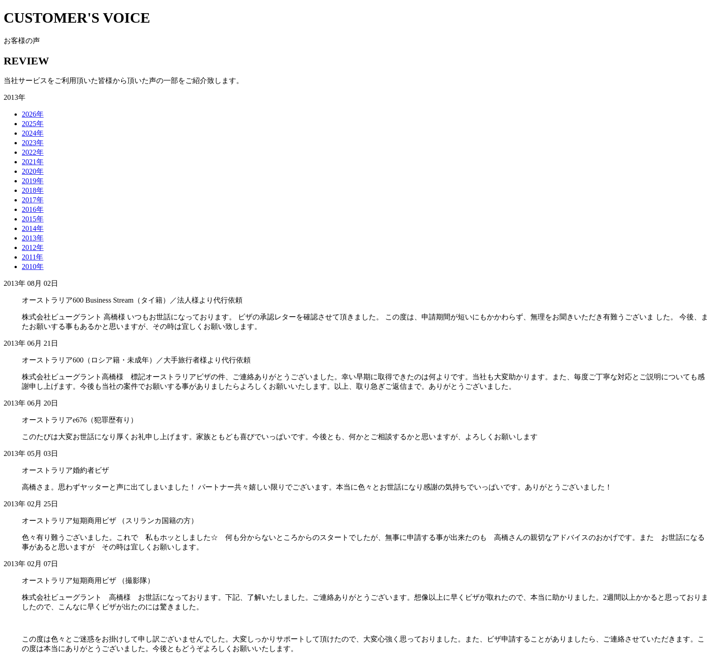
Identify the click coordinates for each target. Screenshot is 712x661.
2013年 (33, 238)
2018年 (33, 190)
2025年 (33, 123)
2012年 (33, 247)
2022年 (33, 152)
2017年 (33, 200)
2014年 (33, 228)
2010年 (33, 266)
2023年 (33, 143)
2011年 (32, 257)
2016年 (33, 209)
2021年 (33, 162)
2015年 (33, 219)
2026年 (33, 114)
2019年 (33, 181)
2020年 (33, 171)
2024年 (33, 133)
